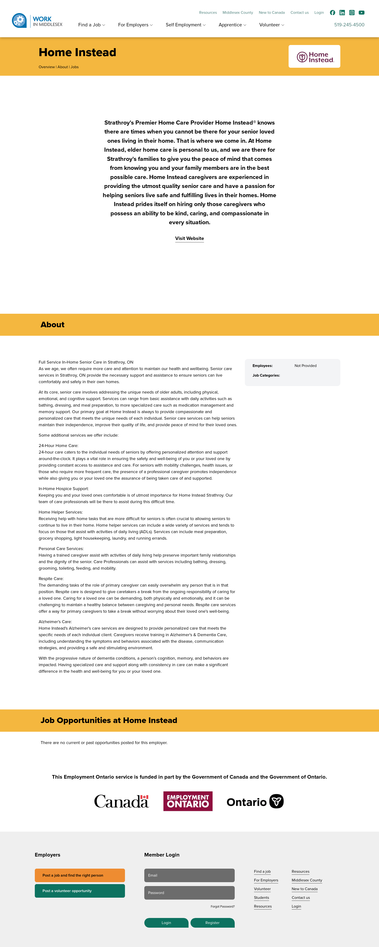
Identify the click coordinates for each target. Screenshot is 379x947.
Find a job (262, 871)
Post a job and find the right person (73, 875)
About (63, 67)
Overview (47, 67)
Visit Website (189, 238)
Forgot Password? (223, 907)
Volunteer (269, 25)
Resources (208, 12)
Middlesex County (238, 12)
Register (212, 922)
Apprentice (230, 25)
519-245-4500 (349, 25)
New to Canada (272, 12)
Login (319, 12)
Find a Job (89, 25)
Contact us (300, 12)
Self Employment (183, 25)
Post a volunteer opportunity (67, 890)
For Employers (133, 25)
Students (261, 897)
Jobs (75, 67)
